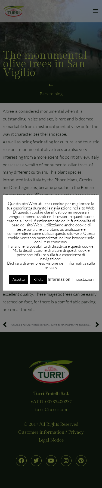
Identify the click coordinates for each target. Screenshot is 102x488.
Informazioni (60, 279)
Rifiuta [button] (38, 279)
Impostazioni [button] (83, 279)
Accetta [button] (19, 279)
